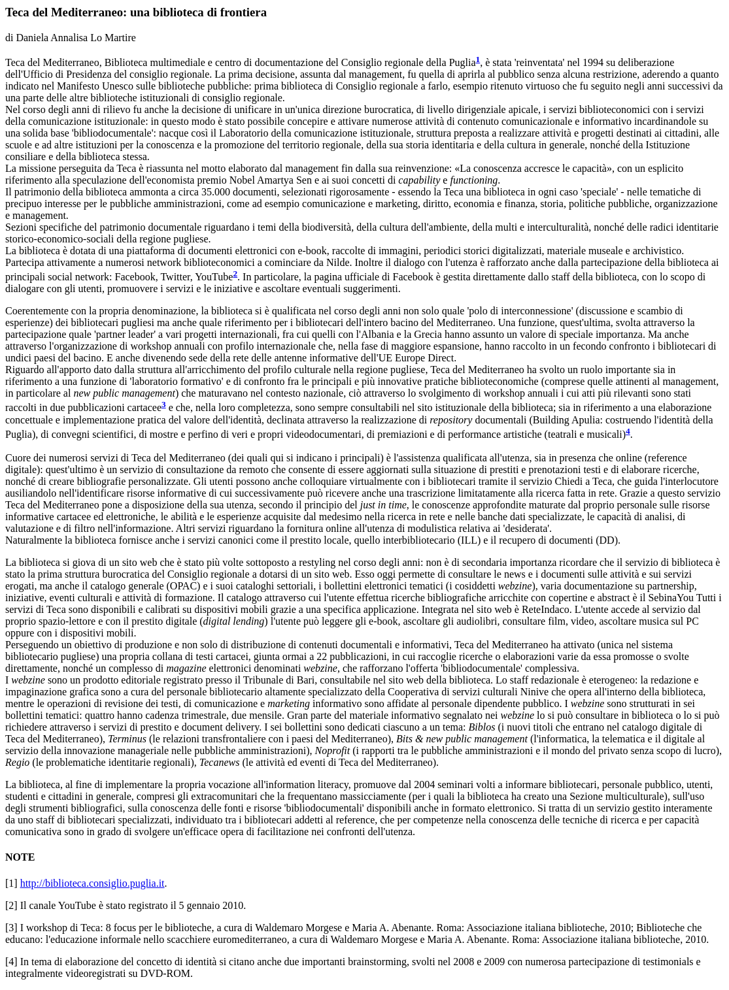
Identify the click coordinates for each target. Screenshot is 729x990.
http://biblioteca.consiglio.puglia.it (92, 883)
